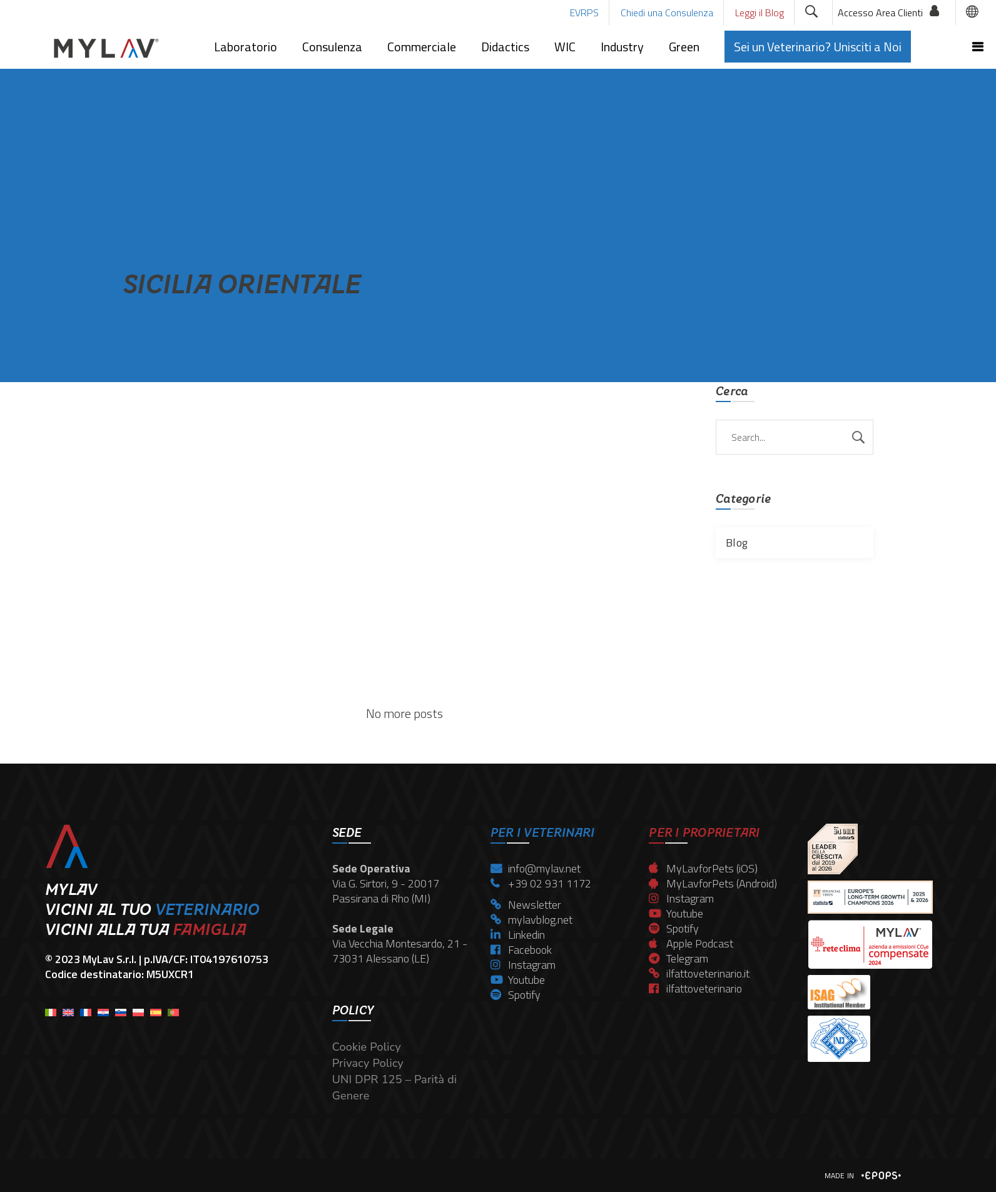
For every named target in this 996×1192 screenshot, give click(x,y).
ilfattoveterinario (695, 988)
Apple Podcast (691, 943)
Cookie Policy (366, 1046)
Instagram (523, 964)
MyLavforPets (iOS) (703, 868)
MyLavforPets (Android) (713, 883)
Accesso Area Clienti (880, 12)
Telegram (678, 958)
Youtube (517, 979)
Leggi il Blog (759, 12)
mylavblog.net (531, 919)
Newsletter (525, 904)
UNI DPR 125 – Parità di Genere (394, 1087)
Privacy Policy (368, 1063)
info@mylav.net (535, 868)
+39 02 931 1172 (540, 883)
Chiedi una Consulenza (667, 12)
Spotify (515, 994)
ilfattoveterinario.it (699, 973)
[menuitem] (50, 1008)
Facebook (521, 949)
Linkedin (517, 934)
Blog (737, 542)
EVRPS (584, 12)
